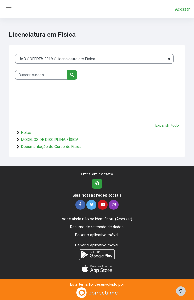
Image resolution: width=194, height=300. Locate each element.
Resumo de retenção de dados (97, 227)
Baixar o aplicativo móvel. (97, 234)
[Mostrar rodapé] (181, 291)
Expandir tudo (167, 125)
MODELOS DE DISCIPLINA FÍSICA (49, 139)
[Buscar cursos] (41, 75)
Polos (26, 132)
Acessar (182, 9)
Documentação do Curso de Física (51, 146)
